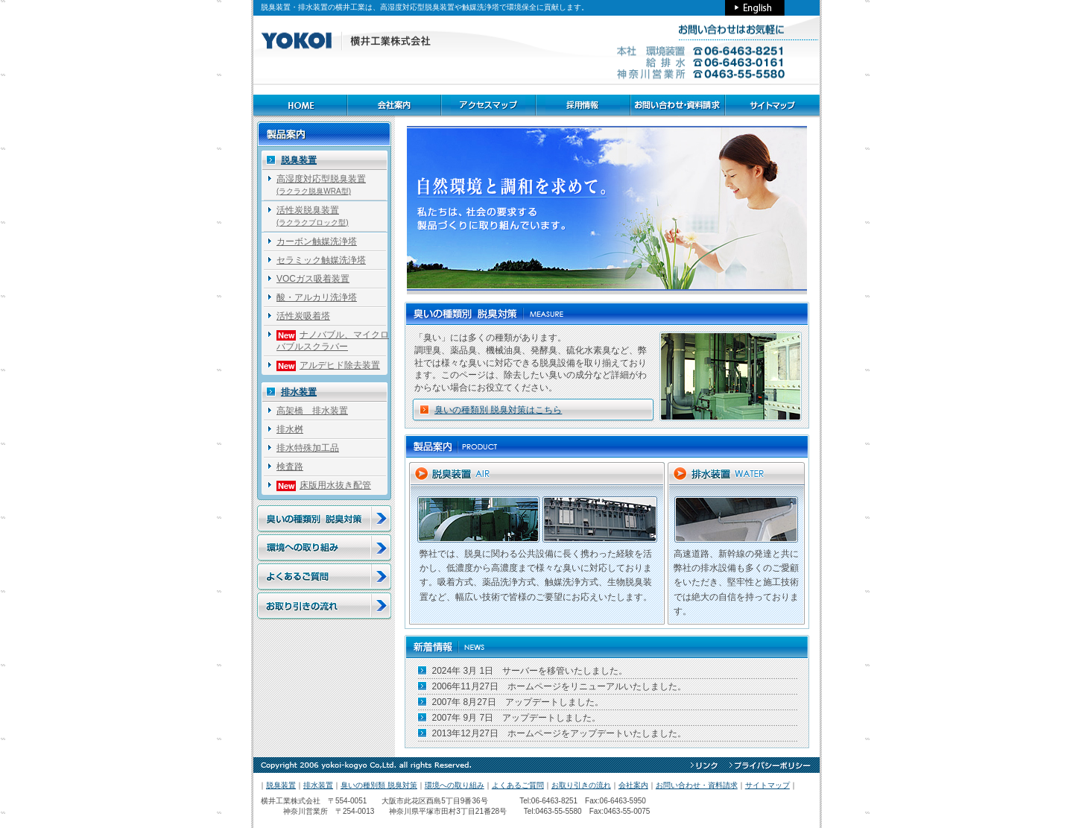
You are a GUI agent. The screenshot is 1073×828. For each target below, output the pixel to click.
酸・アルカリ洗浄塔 (316, 297)
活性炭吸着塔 (303, 316)
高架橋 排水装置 (312, 410)
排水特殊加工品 (307, 448)
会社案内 (633, 785)
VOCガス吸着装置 (312, 279)
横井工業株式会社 (290, 801)
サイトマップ (767, 785)
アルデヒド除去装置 (328, 365)
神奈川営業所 (294, 811)
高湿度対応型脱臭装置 (321, 184)
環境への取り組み (454, 785)
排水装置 (299, 392)
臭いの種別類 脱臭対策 (379, 785)
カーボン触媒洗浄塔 (316, 241)
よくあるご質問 (518, 785)
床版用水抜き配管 (323, 485)
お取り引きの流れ (581, 785)
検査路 (289, 466)
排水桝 (289, 429)
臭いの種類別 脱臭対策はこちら (498, 410)
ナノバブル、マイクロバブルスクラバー (332, 340)
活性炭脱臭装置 (312, 216)
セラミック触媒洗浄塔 (321, 260)
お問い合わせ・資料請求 (697, 785)
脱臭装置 (299, 160)
